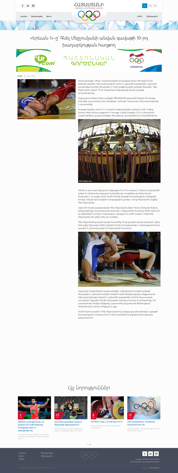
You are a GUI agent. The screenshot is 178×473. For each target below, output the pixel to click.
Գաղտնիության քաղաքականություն (144, 461)
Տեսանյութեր (37, 16)
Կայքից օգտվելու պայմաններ (147, 459)
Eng (150, 5)
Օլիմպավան (152, 16)
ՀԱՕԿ (139, 16)
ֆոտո (48, 16)
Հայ (144, 5)
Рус (155, 5)
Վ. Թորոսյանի (153, 468)
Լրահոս (23, 16)
